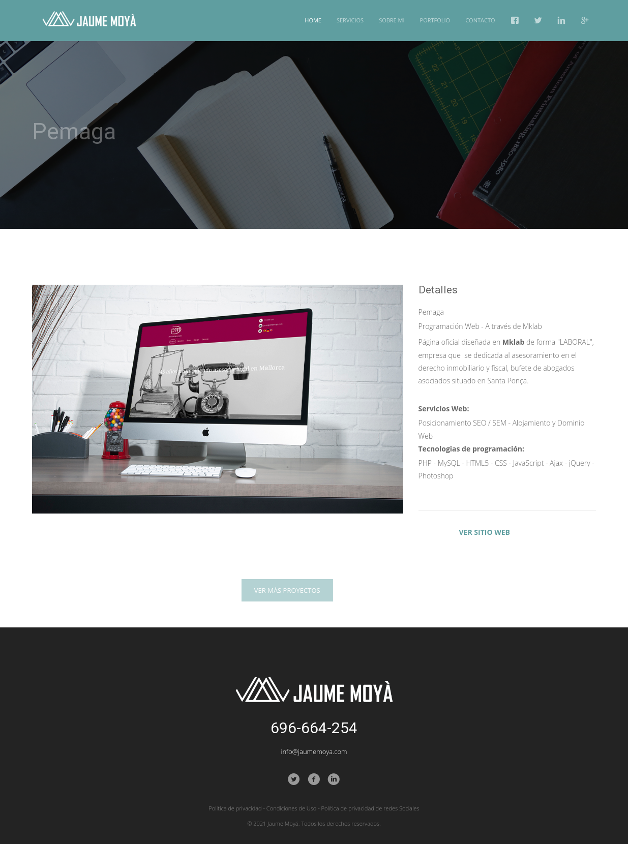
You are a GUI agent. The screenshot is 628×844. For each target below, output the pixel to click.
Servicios (350, 20)
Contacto (480, 20)
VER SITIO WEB (484, 532)
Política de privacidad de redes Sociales (370, 808)
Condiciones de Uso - (293, 808)
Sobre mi (391, 20)
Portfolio (435, 20)
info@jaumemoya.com (314, 751)
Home (313, 20)
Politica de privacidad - (236, 808)
